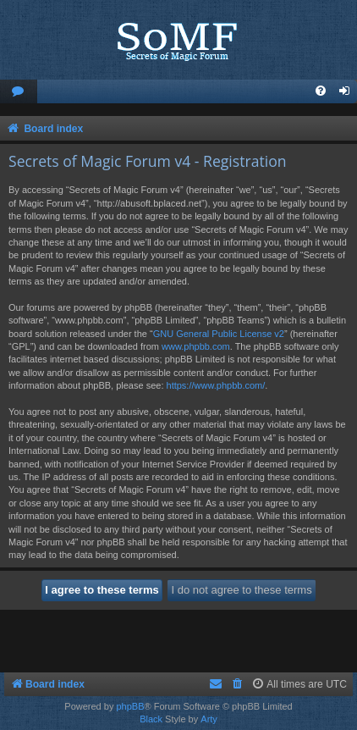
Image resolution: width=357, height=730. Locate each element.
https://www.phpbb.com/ (216, 385)
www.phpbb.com (196, 346)
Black (151, 719)
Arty (208, 719)
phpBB (130, 706)
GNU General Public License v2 (218, 334)
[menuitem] (18, 91)
